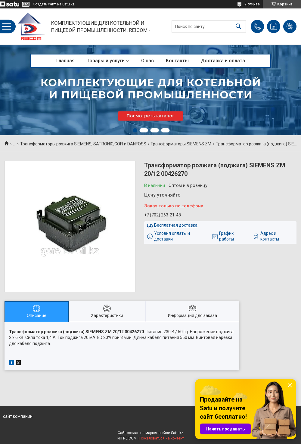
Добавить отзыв (289, 26)
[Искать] (238, 26)
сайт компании (18, 416)
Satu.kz (177, 433)
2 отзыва (252, 4)
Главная (65, 61)
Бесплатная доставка (175, 225)
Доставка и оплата (223, 61)
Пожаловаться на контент (161, 438)
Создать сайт (44, 4)
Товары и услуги (106, 61)
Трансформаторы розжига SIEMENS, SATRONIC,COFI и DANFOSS (83, 143)
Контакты (177, 61)
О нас (147, 61)
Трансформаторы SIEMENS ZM (180, 143)
